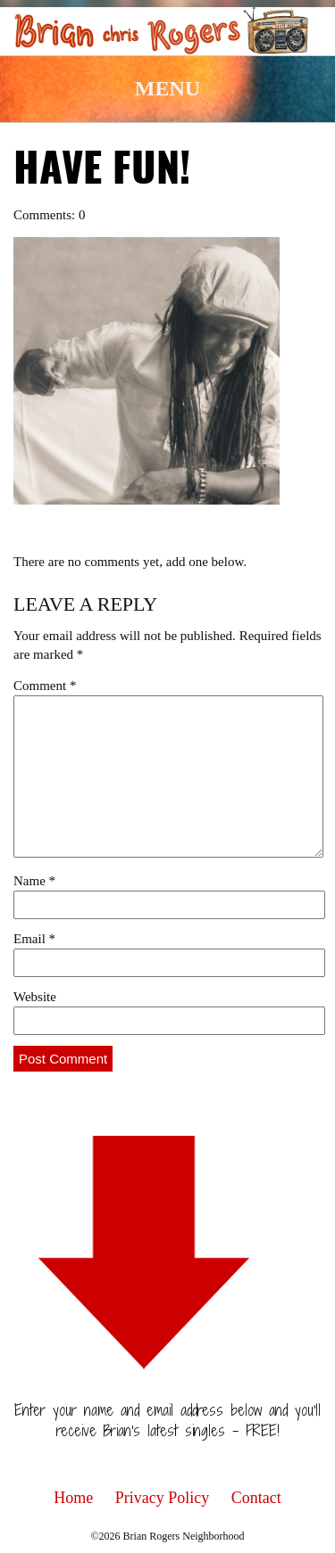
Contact (256, 1498)
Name (34, 881)
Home (73, 1498)
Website (34, 997)
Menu (167, 88)
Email (34, 939)
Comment (44, 685)
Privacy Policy (162, 1498)
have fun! (101, 171)
